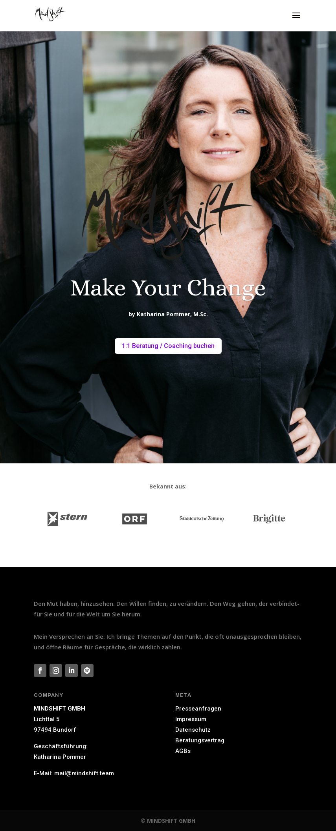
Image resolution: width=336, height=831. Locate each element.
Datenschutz (193, 729)
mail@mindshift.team (84, 773)
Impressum (190, 719)
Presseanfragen (198, 708)
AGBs (183, 750)
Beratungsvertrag (199, 740)
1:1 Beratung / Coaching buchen (168, 346)
